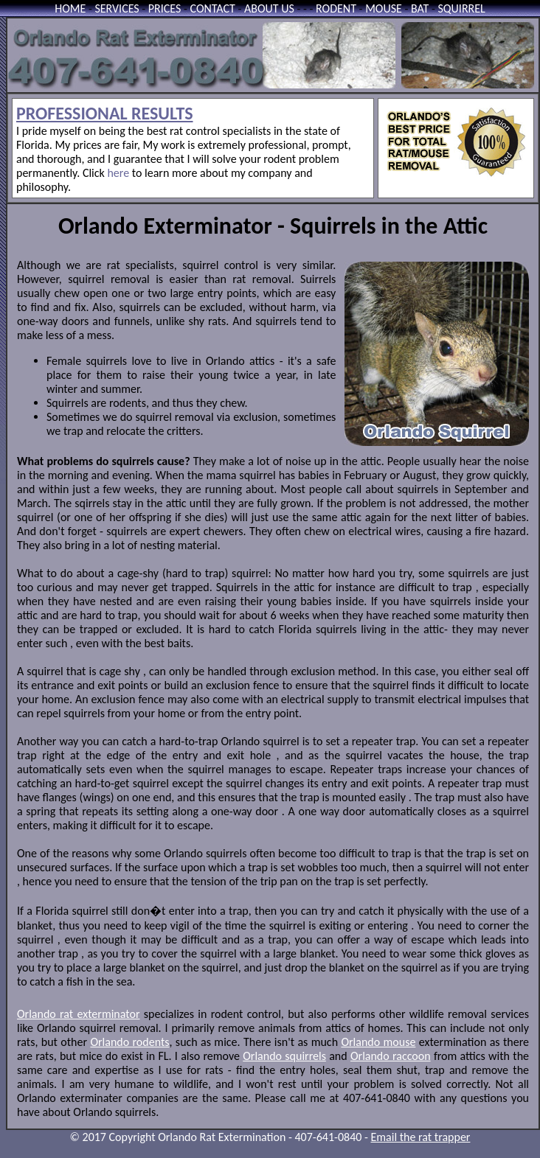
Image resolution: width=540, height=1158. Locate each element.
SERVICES (116, 8)
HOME (70, 8)
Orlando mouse (378, 1042)
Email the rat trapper (421, 1137)
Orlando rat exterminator (78, 1014)
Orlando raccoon (390, 1056)
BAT (420, 8)
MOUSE (383, 8)
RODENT (336, 8)
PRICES (164, 8)
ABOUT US (269, 8)
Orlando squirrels (284, 1056)
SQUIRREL (461, 8)
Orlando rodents (129, 1042)
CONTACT (212, 8)
